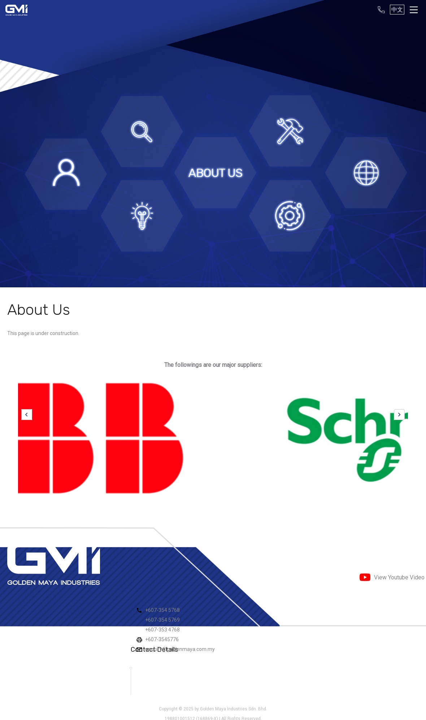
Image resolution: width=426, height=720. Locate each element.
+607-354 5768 (162, 610)
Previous (26, 414)
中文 (397, 9)
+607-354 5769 (162, 620)
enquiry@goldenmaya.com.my (180, 649)
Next (399, 414)
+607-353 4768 (162, 630)
